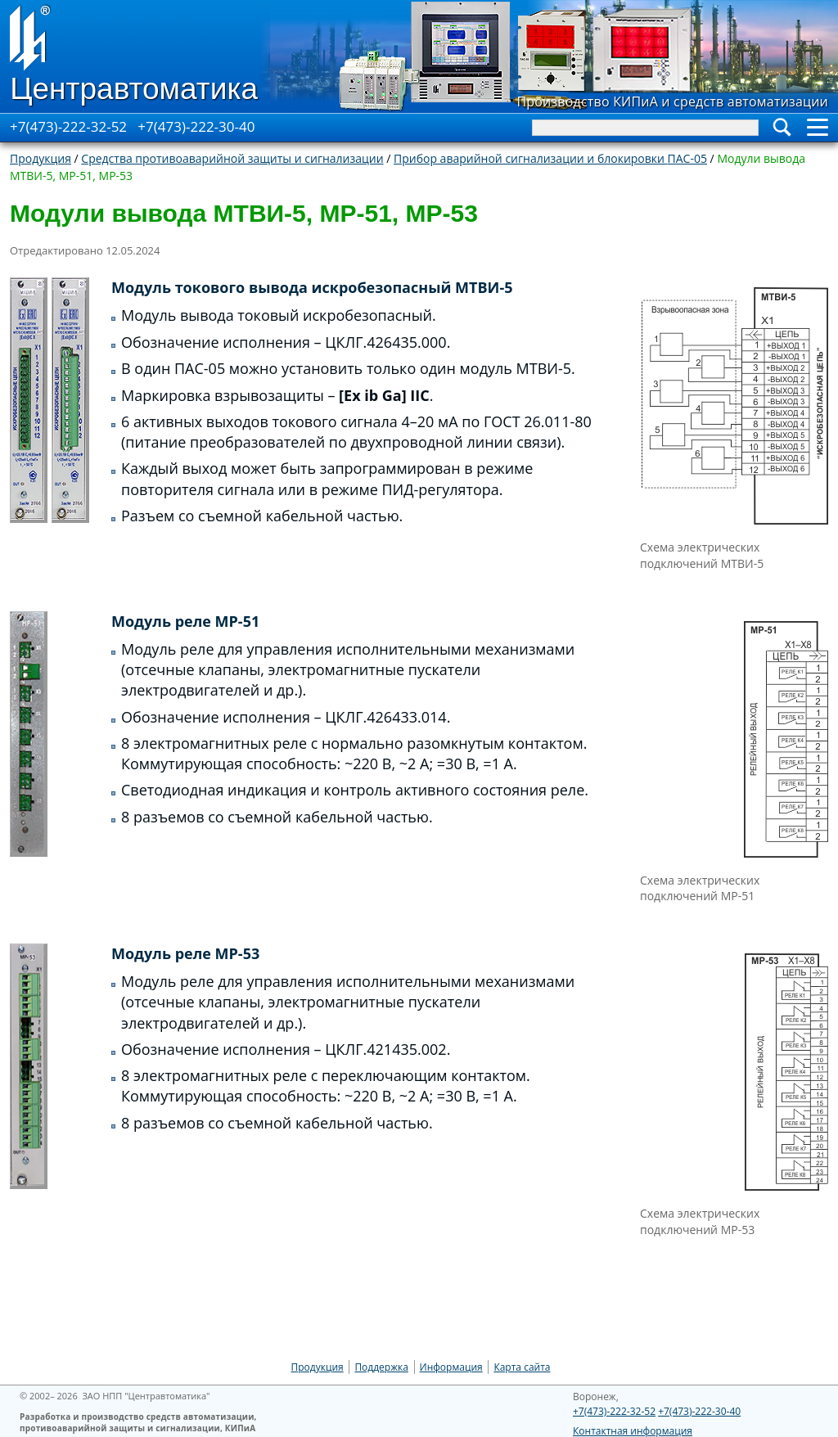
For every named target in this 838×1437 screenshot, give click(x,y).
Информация (451, 1367)
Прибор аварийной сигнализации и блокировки (550, 158)
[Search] (645, 127)
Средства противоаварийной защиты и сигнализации (232, 158)
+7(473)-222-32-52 (68, 126)
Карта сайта (521, 1367)
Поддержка (381, 1367)
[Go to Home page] (135, 56)
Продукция (40, 158)
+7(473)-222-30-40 (196, 126)
